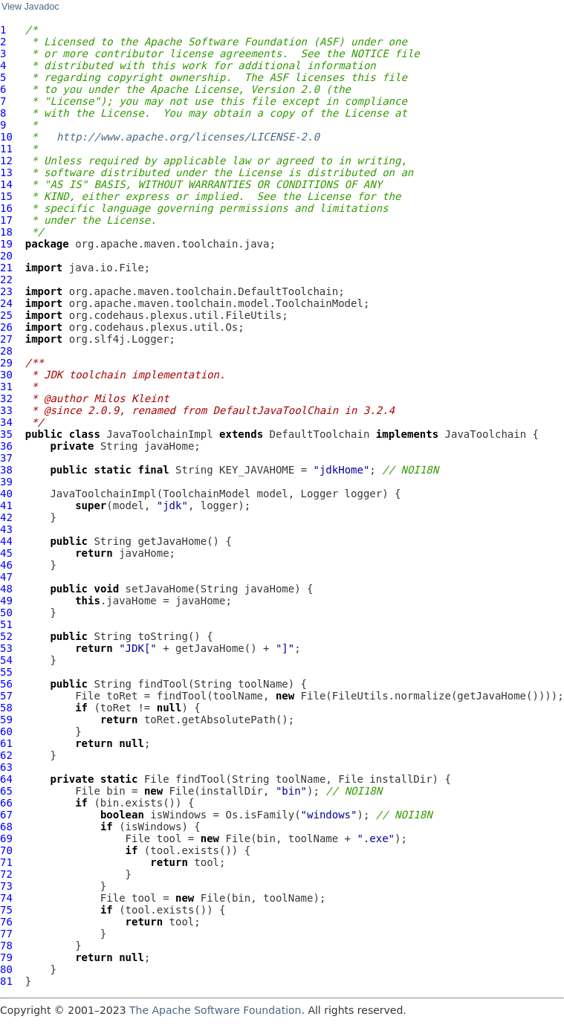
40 (6, 494)
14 (6, 184)
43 (6, 529)
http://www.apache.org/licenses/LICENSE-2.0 (188, 137)
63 (6, 767)
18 (6, 232)
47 (6, 577)
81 (6, 981)
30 (6, 375)
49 (6, 601)
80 (6, 969)
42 (6, 517)
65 (6, 791)
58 (6, 708)
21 (6, 268)
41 (6, 505)
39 (6, 482)
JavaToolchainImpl (159, 434)
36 (6, 446)
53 (6, 648)
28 (6, 351)
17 (6, 220)
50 (6, 612)
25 (6, 315)
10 (6, 137)
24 (6, 303)
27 (6, 339)
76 (6, 922)
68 (6, 827)
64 (6, 779)
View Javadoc (30, 6)
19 (6, 244)
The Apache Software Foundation (215, 1010)
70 (6, 850)
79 (6, 957)
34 (6, 422)
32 (6, 398)
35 (6, 434)
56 (6, 684)
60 (6, 731)
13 (6, 172)
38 (6, 470)
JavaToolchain (486, 434)
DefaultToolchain (320, 434)
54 (6, 660)
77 (6, 934)
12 (6, 161)
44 (6, 541)
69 (6, 838)
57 (6, 696)
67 (6, 815)
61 (6, 743)
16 (6, 208)
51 (6, 624)
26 (6, 327)
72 (6, 874)
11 (6, 149)
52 (6, 636)
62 (6, 755)
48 (6, 589)
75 (6, 910)
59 (6, 719)
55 (6, 672)
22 (6, 279)
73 (6, 886)
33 (6, 410)
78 (6, 945)
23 (6, 291)
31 (6, 386)
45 (6, 553)
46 (6, 565)
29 (6, 363)
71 (6, 862)
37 (6, 458)
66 (6, 803)
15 (6, 196)
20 (6, 256)
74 (6, 898)
